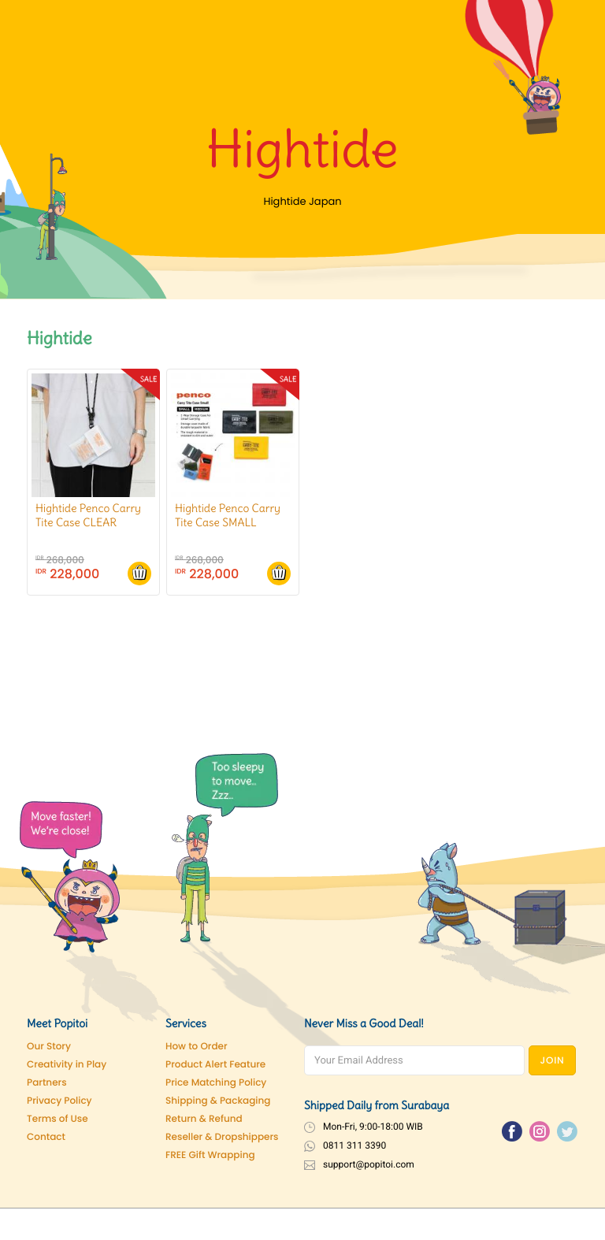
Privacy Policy (59, 1101)
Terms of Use (57, 1119)
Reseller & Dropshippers (222, 1137)
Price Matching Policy (215, 1083)
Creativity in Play (66, 1064)
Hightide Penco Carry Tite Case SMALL (227, 515)
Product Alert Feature (215, 1064)
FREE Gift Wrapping (210, 1155)
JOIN (552, 1060)
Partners (47, 1083)
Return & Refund (204, 1119)
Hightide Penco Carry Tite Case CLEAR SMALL (88, 522)
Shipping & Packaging (217, 1101)
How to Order (196, 1046)
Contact (46, 1137)
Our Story (49, 1046)
